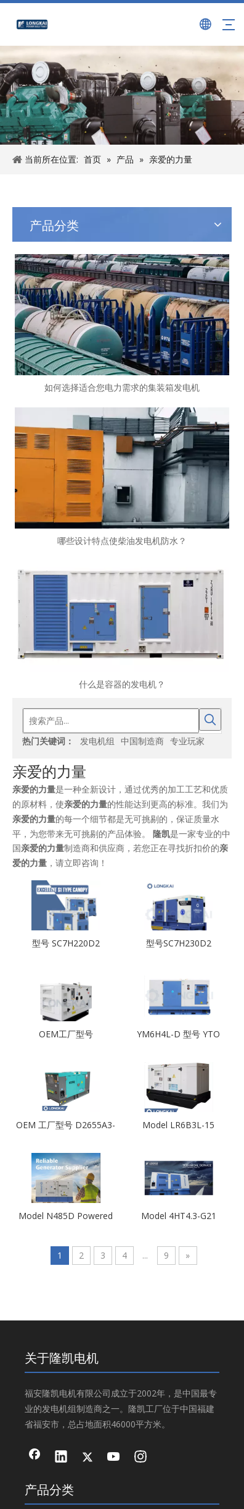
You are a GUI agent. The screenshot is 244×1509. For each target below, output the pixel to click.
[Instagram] (34, 1413)
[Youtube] (34, 1393)
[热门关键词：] (210, 229)
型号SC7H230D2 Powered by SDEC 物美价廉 (193, 464)
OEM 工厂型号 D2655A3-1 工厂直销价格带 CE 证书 (111, 646)
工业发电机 (122, 950)
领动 (218, 1455)
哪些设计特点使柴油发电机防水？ (30, 422)
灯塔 (122, 1004)
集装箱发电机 (122, 1035)
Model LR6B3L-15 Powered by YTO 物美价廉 (194, 646)
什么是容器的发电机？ (30, 471)
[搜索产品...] (117, 229)
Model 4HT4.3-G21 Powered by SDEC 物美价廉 (194, 736)
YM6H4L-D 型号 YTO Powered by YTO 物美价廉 (193, 555)
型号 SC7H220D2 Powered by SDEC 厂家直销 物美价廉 (111, 464)
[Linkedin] (34, 1354)
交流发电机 (122, 978)
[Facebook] (34, 1334)
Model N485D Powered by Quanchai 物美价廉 (111, 736)
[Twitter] (34, 1374)
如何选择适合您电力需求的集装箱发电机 (30, 373)
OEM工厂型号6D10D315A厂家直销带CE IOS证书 (111, 555)
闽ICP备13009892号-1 (143, 1478)
